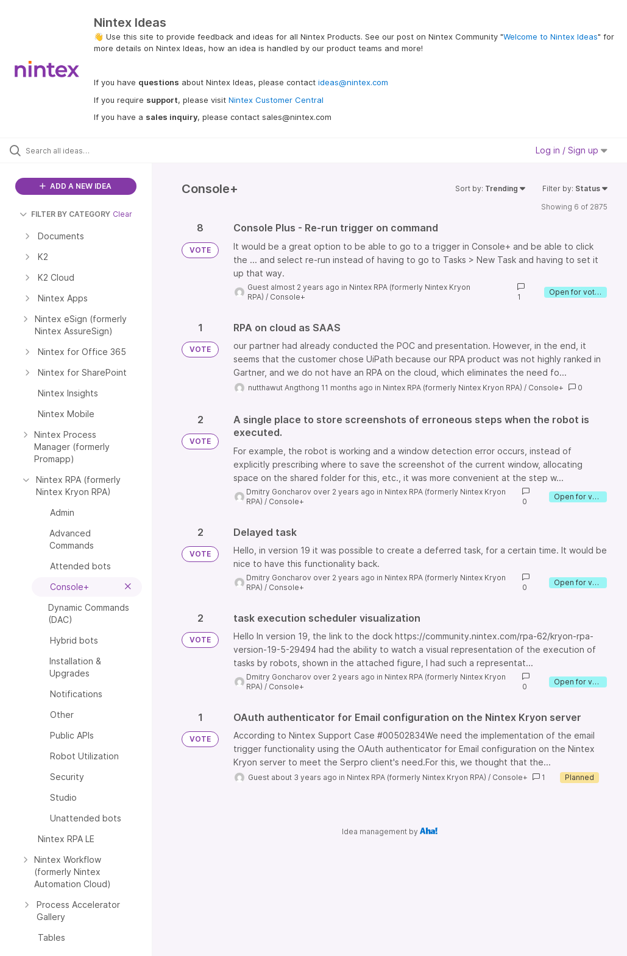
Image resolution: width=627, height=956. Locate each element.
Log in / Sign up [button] (572, 150)
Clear (122, 214)
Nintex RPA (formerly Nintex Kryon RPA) (452, 387)
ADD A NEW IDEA (76, 186)
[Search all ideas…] (82, 150)
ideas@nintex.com (353, 82)
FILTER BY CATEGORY (64, 214)
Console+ (287, 296)
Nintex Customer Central (276, 100)
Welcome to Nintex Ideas (550, 36)
